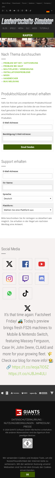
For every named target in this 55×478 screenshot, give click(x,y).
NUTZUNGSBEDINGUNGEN (19, 423)
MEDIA (20, 28)
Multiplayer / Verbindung (18, 69)
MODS (34, 28)
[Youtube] (15, 10)
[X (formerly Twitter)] (6, 11)
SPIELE (13, 28)
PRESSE (27, 426)
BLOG (5, 28)
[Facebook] (11, 10)
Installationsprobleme (16, 72)
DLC (27, 28)
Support (39, 3)
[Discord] (27, 10)
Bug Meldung (11, 81)
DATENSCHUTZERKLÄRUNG (26, 419)
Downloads (16, 3)
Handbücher (10, 78)
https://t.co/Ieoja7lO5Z (30, 367)
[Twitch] (23, 10)
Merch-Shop (6, 3)
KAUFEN (27, 35)
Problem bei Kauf (13, 66)
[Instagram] (19, 10)
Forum (24, 3)
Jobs (3, 7)
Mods (6, 75)
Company (47, 3)
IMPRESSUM (42, 423)
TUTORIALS (44, 28)
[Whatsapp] (3, 10)
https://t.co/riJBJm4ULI (27, 373)
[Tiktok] (31, 10)
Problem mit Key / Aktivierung (20, 63)
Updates (31, 3)
